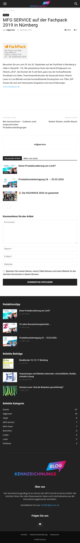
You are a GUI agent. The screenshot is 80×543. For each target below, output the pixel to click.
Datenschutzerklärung (38, 534)
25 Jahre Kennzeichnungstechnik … (35, 324)
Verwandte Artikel (12, 158)
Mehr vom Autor (31, 158)
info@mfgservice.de (50, 505)
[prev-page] (4, 206)
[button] (4, 4)
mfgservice (10, 30)
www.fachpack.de (11, 86)
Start (5, 10)
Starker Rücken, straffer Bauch (63, 121)
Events (12, 10)
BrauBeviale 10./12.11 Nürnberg (33, 360)
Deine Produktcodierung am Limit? (37, 165)
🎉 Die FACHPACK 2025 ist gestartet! (38, 192)
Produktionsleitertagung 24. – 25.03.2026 (41, 179)
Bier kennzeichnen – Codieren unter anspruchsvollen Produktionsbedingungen (19, 124)
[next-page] (9, 206)
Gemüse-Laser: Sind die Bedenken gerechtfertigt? (41, 387)
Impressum (54, 534)
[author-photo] (40, 140)
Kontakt (24, 534)
